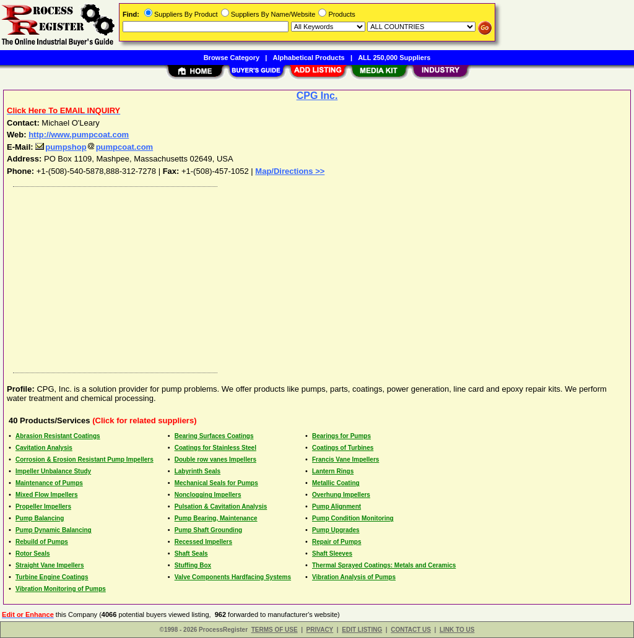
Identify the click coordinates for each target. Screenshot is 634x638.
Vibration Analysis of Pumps (354, 577)
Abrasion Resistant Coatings (57, 436)
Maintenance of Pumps (49, 483)
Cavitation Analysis (43, 447)
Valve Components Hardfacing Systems (233, 577)
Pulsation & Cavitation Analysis (221, 506)
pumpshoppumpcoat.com (94, 147)
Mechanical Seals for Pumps (216, 483)
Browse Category (231, 57)
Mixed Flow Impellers (46, 494)
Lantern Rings (333, 471)
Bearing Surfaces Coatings (214, 436)
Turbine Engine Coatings (52, 577)
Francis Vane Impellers (345, 459)
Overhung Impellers (341, 494)
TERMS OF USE (274, 629)
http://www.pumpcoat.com (78, 134)
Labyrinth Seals (197, 471)
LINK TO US (457, 629)
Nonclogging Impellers (208, 494)
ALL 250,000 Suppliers (394, 57)
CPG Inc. (317, 95)
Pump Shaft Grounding (208, 530)
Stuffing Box (193, 565)
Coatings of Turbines (342, 447)
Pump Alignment (336, 506)
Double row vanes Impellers (215, 459)
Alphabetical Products (309, 57)
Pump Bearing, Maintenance (216, 518)
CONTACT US (411, 629)
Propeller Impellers (43, 506)
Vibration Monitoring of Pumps (60, 588)
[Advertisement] (317, 276)
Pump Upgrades (336, 530)
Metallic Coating (336, 483)
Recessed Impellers (203, 541)
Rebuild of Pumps (41, 541)
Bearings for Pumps (341, 436)
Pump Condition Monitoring (353, 518)
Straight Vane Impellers (49, 565)
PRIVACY (320, 629)
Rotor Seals (32, 553)
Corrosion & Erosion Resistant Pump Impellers (84, 459)
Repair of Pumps (336, 541)
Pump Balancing (39, 518)
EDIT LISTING (362, 629)
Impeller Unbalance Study (53, 471)
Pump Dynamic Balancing (53, 530)
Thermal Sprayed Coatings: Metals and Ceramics (384, 565)
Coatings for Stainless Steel (215, 447)
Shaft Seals (191, 553)
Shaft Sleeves (332, 553)
